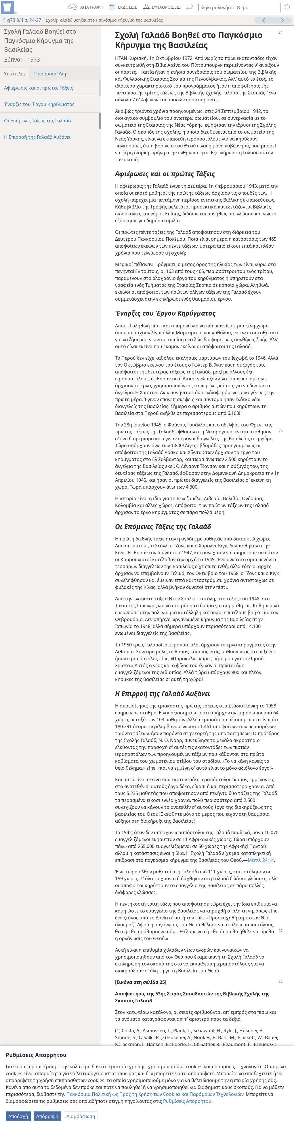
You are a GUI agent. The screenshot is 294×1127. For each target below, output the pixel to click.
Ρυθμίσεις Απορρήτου (187, 1101)
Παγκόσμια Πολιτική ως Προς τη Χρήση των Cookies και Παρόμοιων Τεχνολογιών (154, 1094)
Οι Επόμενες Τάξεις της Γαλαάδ (37, 120)
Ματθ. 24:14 (261, 860)
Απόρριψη (47, 1116)
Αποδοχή (18, 1116)
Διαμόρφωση (80, 1116)
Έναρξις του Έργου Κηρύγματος (39, 104)
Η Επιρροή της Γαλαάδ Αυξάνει (37, 137)
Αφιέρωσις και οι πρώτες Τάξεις (38, 88)
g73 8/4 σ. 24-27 (21, 20)
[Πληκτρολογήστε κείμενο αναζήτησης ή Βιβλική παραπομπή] (235, 7)
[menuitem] (8, 7)
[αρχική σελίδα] (8, 7)
